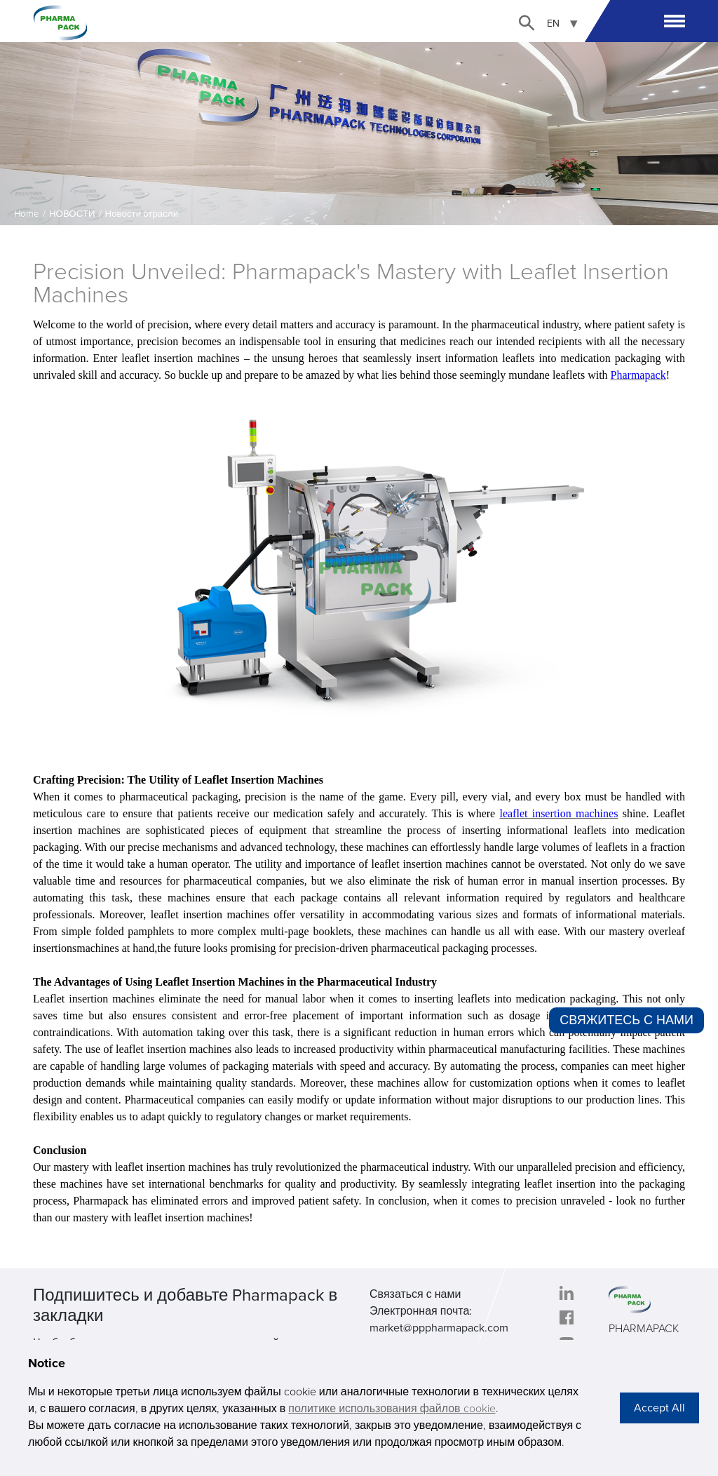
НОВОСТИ (72, 214)
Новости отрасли (142, 214)
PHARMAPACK (644, 1329)
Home (26, 214)
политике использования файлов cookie (391, 1409)
